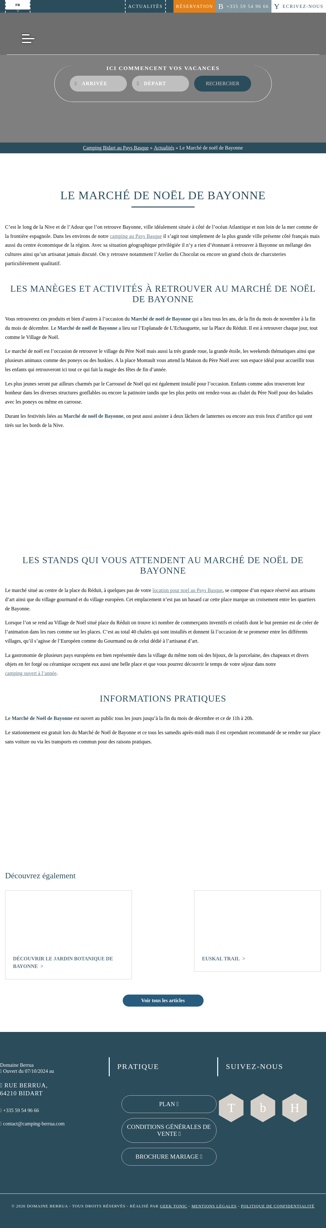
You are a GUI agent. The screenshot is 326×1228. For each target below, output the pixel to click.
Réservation (194, 6)
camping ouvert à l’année (30, 673)
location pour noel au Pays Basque (188, 590)
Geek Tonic (173, 1206)
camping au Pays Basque (136, 236)
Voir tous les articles (163, 1000)
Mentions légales (214, 1206)
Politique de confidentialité (278, 1206)
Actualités (145, 6)
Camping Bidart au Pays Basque (116, 147)
